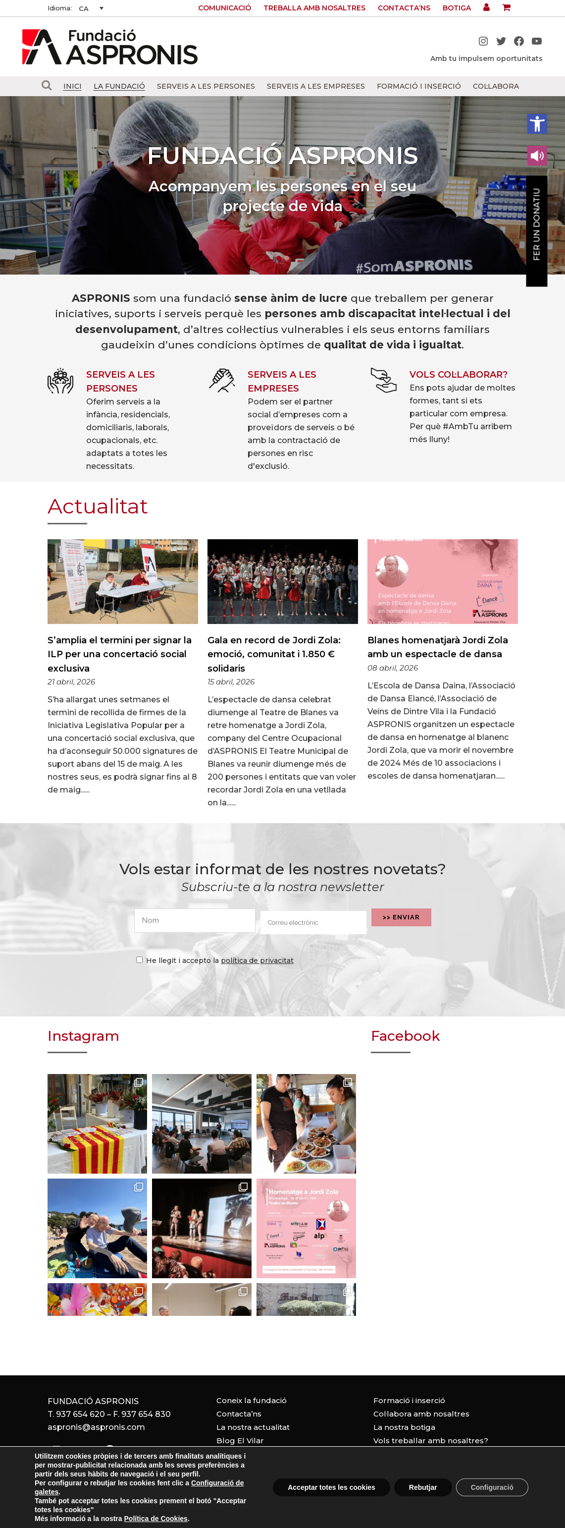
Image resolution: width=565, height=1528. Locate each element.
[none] (91, 8)
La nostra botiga (404, 1427)
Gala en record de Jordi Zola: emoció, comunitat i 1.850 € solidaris (274, 654)
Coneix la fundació (251, 1400)
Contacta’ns (404, 7)
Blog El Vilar (240, 1440)
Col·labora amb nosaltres (421, 1413)
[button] (537, 124)
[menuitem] (91, 8)
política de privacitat (257, 960)
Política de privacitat (302, 1523)
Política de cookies (212, 1523)
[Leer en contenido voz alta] (537, 156)
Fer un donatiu (537, 224)
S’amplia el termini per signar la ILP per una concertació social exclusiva (120, 654)
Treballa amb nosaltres (314, 7)
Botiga (457, 7)
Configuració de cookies (401, 1523)
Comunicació (224, 7)
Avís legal (139, 1523)
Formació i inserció (409, 1400)
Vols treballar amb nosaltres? (430, 1440)
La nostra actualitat (253, 1427)
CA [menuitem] (84, 8)
